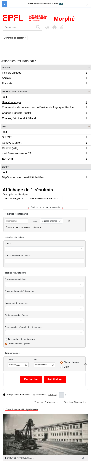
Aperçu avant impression (16, 394)
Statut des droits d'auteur (17, 315)
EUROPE (44, 159)
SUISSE (44, 137)
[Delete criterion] (69, 221)
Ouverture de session (14, 38)
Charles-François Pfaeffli (44, 113)
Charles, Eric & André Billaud (44, 118)
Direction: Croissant (74, 402)
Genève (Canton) (44, 143)
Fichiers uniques (44, 73)
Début (10, 359)
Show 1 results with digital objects (20, 409)
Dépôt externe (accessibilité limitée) (44, 178)
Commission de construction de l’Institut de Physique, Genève (44, 108)
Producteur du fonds (14, 91)
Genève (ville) (44, 148)
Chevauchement (71, 362)
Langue (6, 67)
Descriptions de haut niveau (21, 339)
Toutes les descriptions (19, 343)
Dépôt (8, 243)
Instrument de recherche (16, 303)
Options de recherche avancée (45, 207)
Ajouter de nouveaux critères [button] (22, 227)
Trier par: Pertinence (45, 402)
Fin (35, 359)
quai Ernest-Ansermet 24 (44, 154)
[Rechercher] (18, 27)
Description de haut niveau (17, 255)
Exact (66, 367)
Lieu (4, 126)
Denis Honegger (44, 102)
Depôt (5, 166)
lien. (61, 3)
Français (44, 84)
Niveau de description (15, 279)
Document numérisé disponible (19, 291)
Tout (4, 97)
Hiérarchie (39, 394)
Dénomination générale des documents (23, 327)
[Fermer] (87, 4)
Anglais (44, 78)
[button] (54, 27)
